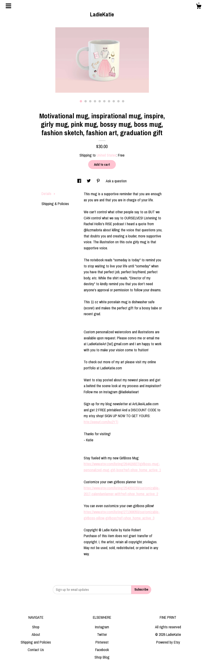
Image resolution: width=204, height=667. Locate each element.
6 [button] (104, 101)
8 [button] (114, 101)
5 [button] (99, 101)
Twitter (102, 634)
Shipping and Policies (36, 642)
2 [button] (85, 101)
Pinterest (102, 642)
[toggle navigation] (8, 6)
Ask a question (116, 181)
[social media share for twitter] (89, 181)
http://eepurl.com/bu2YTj (101, 421)
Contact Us (36, 649)
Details (48, 193)
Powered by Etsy (168, 642)
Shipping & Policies (55, 203)
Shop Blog (102, 657)
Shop (35, 627)
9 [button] (118, 101)
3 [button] (90, 101)
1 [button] (81, 101)
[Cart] (198, 7)
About (36, 634)
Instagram (102, 627)
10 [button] (123, 101)
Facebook (102, 649)
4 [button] (95, 101)
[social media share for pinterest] (98, 181)
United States (106, 155)
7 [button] (109, 101)
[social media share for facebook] (79, 181)
